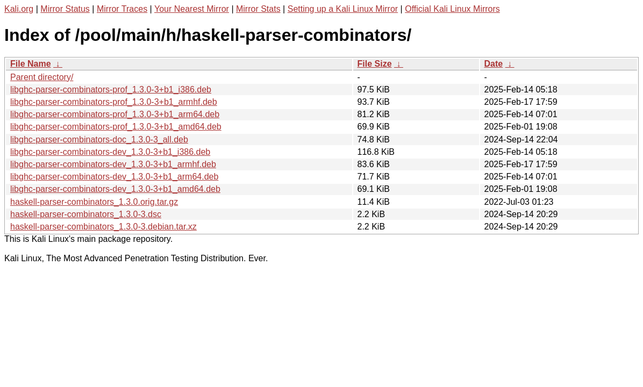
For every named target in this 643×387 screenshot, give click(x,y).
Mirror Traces (122, 8)
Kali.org (18, 8)
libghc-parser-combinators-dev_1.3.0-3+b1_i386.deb (110, 151)
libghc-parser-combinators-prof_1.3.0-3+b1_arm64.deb (114, 114)
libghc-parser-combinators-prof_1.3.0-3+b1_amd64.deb (116, 126)
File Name (30, 63)
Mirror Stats (258, 8)
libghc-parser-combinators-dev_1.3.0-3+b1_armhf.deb (113, 164)
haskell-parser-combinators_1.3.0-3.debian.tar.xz (103, 226)
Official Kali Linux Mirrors (452, 8)
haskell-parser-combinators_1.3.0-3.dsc (85, 214)
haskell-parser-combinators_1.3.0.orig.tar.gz (94, 201)
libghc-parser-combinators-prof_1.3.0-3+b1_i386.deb (110, 89)
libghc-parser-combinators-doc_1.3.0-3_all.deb (99, 139)
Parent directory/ (41, 77)
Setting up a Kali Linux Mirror (343, 8)
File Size (375, 63)
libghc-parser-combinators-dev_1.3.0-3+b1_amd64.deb (115, 189)
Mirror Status (65, 8)
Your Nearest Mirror (191, 8)
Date (493, 63)
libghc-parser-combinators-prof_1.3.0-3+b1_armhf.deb (113, 101)
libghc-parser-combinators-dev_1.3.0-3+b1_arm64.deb (114, 176)
